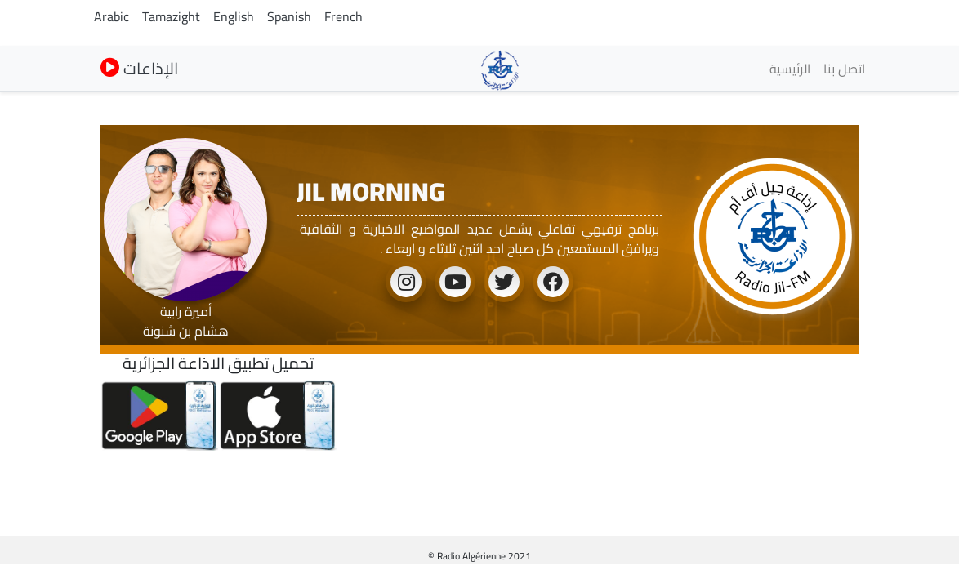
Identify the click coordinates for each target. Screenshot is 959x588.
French (343, 16)
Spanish (289, 16)
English (233, 16)
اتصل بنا (844, 68)
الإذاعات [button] (139, 68)
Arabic (111, 16)
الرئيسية (789, 68)
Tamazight (171, 16)
